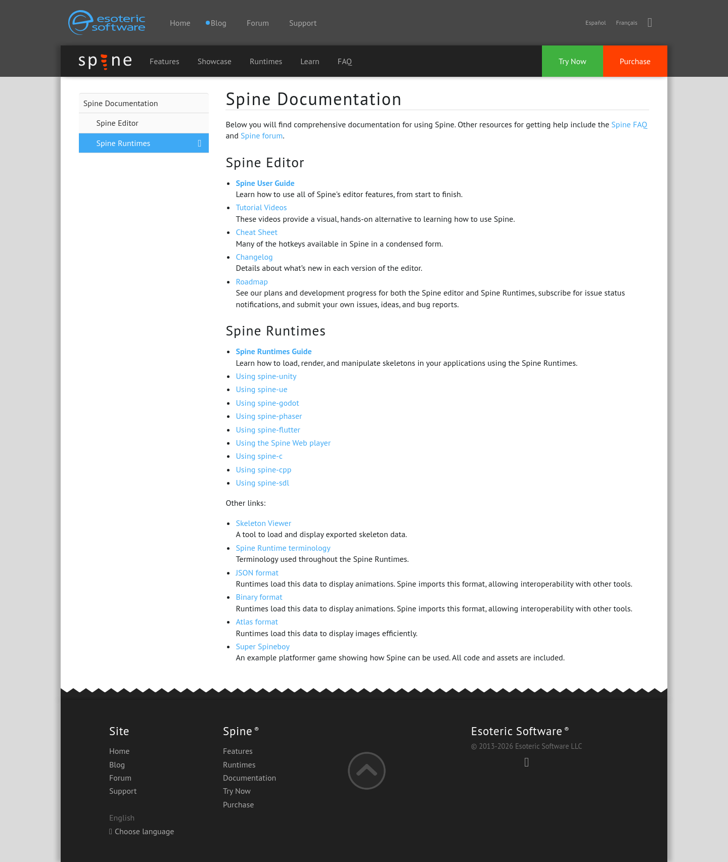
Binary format (259, 597)
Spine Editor (117, 123)
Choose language (141, 831)
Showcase (215, 61)
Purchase (635, 61)
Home (180, 23)
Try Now (572, 61)
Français (626, 22)
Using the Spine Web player (283, 443)
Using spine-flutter (268, 429)
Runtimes (266, 61)
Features (164, 61)
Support (302, 23)
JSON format (257, 572)
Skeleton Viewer (263, 523)
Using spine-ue (261, 389)
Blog (117, 764)
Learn (310, 61)
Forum (258, 23)
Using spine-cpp (263, 469)
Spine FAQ (629, 124)
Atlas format (257, 621)
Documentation (249, 778)
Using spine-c (259, 456)
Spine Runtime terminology (283, 548)
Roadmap (251, 281)
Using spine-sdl (262, 482)
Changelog (254, 257)
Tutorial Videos (261, 207)
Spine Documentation (120, 103)
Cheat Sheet (256, 232)
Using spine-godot (267, 403)
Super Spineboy (262, 646)
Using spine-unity (266, 376)
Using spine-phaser (269, 416)
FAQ (345, 61)
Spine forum (262, 135)
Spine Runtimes (123, 143)
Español (595, 22)
